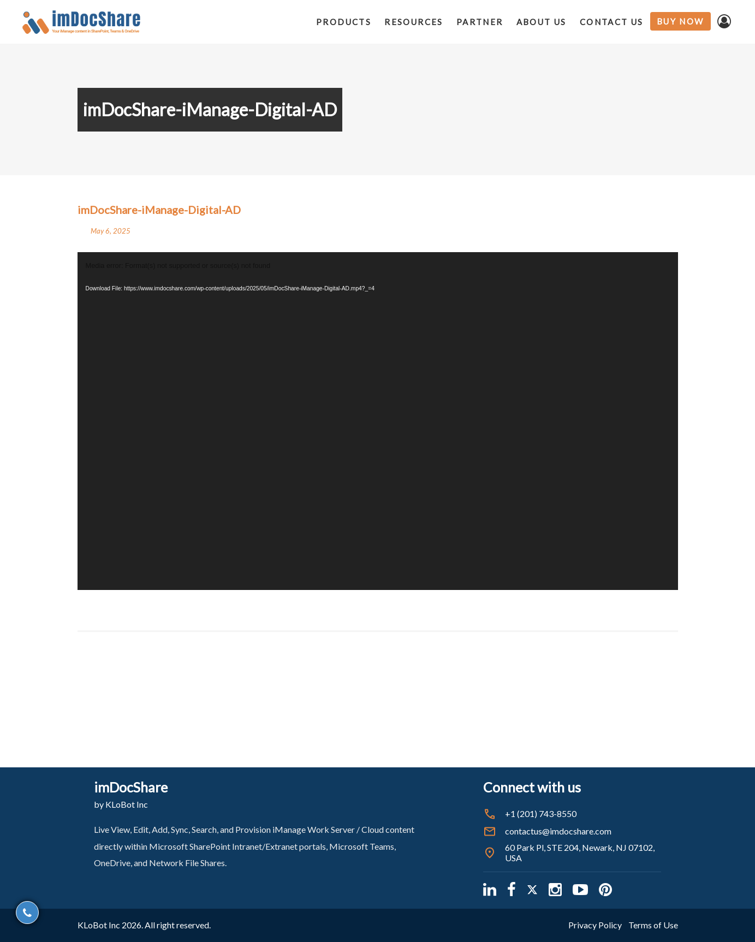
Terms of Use (653, 925)
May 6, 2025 (110, 230)
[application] (378, 421)
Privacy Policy (595, 925)
